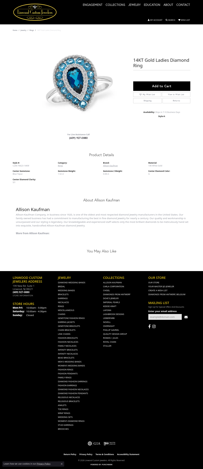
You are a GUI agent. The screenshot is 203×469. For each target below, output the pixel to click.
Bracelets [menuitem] (63, 294)
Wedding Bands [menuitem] (66, 290)
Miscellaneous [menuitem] (66, 310)
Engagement (92, 5)
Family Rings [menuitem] (65, 377)
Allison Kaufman (110, 165)
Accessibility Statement (128, 454)
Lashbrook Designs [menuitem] (113, 314)
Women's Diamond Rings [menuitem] (71, 421)
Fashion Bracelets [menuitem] (68, 337)
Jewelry (134, 5)
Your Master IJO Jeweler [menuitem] (161, 286)
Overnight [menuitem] (109, 326)
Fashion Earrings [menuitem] (67, 385)
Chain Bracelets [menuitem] (66, 330)
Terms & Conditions (105, 454)
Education (152, 5)
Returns (176, 100)
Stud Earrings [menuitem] (65, 425)
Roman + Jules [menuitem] (110, 337)
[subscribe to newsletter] (186, 317)
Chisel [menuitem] (106, 290)
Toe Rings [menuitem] (63, 409)
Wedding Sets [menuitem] (65, 417)
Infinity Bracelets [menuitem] (68, 349)
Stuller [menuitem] (107, 345)
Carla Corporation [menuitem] (113, 286)
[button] (155, 20)
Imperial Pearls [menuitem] (111, 302)
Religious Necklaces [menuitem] (69, 397)
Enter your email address (162, 311)
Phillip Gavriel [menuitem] (111, 330)
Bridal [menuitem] (61, 286)
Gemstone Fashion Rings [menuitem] (71, 318)
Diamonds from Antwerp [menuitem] (116, 294)
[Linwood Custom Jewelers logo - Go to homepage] (36, 12)
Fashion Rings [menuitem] (65, 369)
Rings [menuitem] (61, 306)
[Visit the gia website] (94, 443)
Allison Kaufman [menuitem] (112, 282)
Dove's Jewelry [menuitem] (111, 298)
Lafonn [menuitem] (107, 310)
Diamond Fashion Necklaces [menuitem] (73, 389)
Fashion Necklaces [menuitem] (68, 341)
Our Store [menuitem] (153, 282)
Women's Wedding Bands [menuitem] (71, 365)
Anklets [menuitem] (62, 405)
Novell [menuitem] (107, 322)
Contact (183, 5)
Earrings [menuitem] (63, 298)
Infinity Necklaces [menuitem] (68, 353)
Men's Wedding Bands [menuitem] (70, 361)
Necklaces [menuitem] (63, 302)
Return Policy (70, 454)
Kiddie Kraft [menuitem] (109, 306)
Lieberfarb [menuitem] (109, 318)
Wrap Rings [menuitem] (64, 413)
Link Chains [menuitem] (64, 334)
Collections (115, 5)
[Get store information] (23, 295)
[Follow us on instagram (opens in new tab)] (154, 326)
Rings (31, 30)
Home (15, 30)
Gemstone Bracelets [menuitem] (69, 326)
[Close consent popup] (62, 464)
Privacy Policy (85, 454)
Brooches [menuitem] (63, 429)
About (168, 5)
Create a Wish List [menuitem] (157, 290)
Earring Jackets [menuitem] (66, 322)
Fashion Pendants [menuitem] (68, 373)
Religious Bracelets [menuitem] (69, 401)
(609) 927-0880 (78, 137)
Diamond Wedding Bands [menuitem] (71, 282)
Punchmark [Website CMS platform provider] (107, 464)
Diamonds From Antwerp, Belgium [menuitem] (166, 294)
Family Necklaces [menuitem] (67, 345)
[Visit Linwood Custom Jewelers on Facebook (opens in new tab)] (149, 326)
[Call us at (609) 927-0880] (21, 292)
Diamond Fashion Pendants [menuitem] (73, 393)
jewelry (23, 30)
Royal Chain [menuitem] (109, 341)
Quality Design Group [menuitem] (115, 334)
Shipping (148, 100)
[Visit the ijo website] (109, 443)
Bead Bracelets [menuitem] (66, 357)
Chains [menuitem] (61, 314)
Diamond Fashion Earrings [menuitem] (72, 381)
